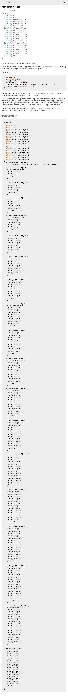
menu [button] (3, 2)
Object (6, 15)
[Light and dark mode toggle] (64, 2)
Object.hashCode (25, 69)
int (3, 13)
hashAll (7, 108)
